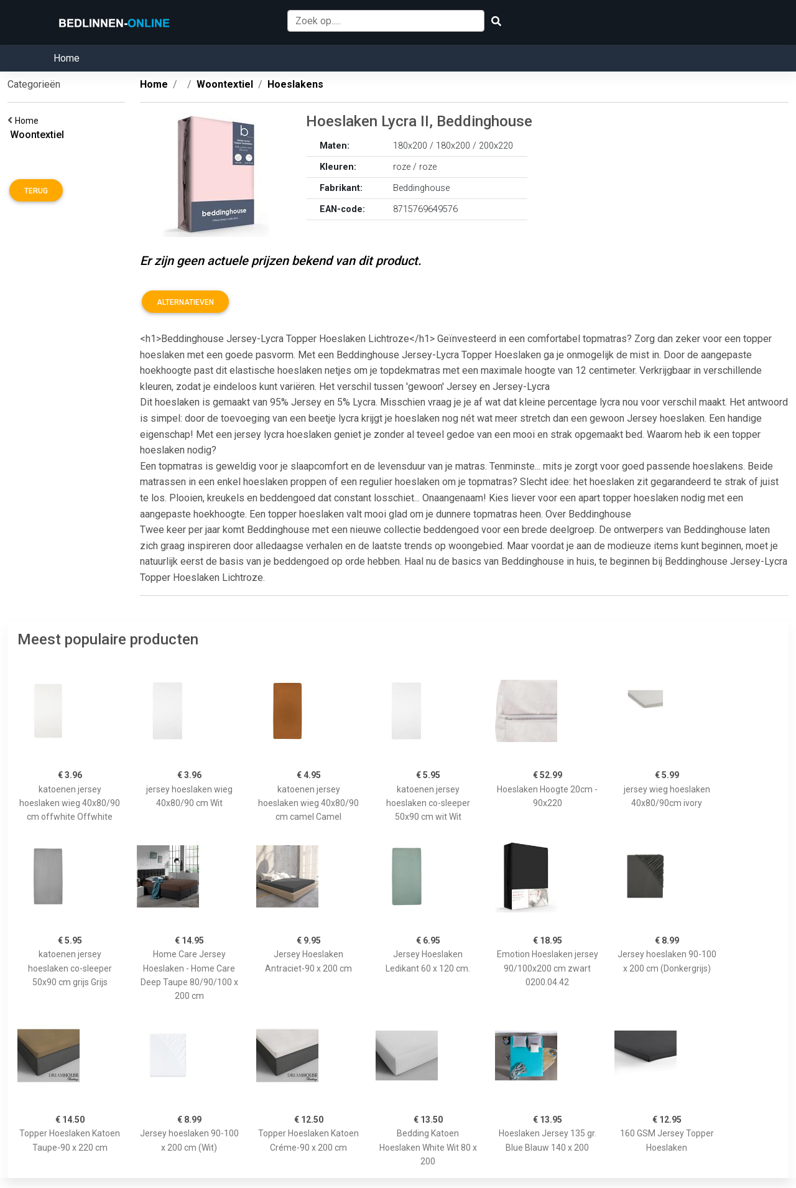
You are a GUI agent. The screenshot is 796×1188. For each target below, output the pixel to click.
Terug (36, 191)
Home (66, 58)
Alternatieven (185, 302)
